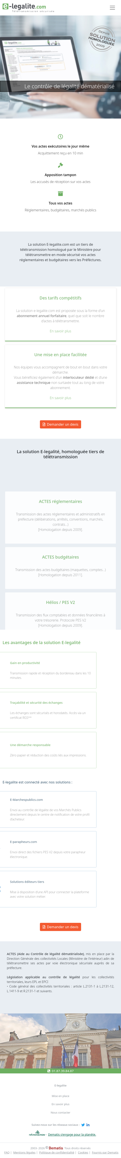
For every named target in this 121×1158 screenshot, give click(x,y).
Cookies (83, 1152)
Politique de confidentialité (56, 1152)
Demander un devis (61, 927)
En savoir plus (60, 1104)
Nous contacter (60, 1112)
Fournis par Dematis (105, 1152)
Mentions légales (24, 1152)
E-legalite (60, 1085)
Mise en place (60, 1096)
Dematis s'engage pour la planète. (72, 1134)
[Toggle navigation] (112, 7)
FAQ (7, 1152)
